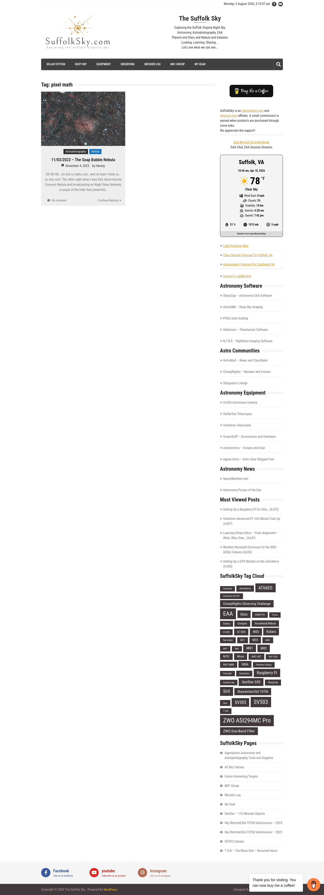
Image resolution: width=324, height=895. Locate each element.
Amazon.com (228, 115)
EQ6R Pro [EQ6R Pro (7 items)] (260, 614)
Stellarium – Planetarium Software (245, 330)
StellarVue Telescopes (237, 414)
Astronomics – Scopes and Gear (244, 448)
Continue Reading (108, 200)
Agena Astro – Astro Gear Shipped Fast (248, 459)
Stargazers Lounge (235, 383)
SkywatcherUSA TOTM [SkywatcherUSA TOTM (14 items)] (252, 691)
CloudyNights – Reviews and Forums (247, 372)
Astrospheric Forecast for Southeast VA (249, 264)
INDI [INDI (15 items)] (256, 632)
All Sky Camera (234, 767)
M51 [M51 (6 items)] (225, 648)
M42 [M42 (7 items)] (268, 639)
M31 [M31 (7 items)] (242, 639)
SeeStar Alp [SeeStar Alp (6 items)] (228, 682)
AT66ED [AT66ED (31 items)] (265, 587)
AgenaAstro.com (252, 110)
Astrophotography (76, 151)
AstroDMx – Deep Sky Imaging (243, 307)
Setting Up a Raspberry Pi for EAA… (246, 509)
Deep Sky (79, 64)
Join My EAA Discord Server (251, 142)
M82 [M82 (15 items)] (264, 648)
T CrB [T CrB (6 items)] (225, 710)
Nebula (95, 151)
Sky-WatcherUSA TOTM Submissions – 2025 (253, 832)
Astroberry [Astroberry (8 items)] (245, 588)
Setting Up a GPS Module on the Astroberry (251, 561)
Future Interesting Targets (241, 776)
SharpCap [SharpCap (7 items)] (273, 682)
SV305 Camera (234, 841)
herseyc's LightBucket (237, 276)
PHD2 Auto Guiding (235, 318)
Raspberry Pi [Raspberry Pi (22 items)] (267, 672)
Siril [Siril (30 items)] (226, 691)
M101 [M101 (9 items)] (226, 656)
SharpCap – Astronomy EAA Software (247, 296)
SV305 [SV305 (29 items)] (240, 702)
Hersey (100, 166)
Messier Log (151, 64)
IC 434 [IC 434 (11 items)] (241, 632)
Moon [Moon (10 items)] (240, 656)
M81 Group (176, 64)
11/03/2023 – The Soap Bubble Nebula (83, 159)
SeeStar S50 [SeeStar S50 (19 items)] (251, 682)
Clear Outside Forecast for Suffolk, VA (247, 255)
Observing (126, 64)
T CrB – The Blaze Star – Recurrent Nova (251, 850)
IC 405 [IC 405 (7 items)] (226, 632)
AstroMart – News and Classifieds (245, 360)
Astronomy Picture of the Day (242, 490)
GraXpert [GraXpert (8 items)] (242, 623)
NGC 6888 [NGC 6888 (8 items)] (228, 664)
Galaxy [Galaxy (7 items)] (226, 623)
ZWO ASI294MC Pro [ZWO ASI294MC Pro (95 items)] (247, 720)
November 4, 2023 (77, 166)
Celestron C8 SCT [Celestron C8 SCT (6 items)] (231, 596)
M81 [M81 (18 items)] (249, 648)
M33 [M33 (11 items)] (255, 640)
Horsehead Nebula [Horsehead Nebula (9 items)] (265, 623)
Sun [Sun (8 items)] (225, 702)
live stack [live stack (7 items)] (228, 639)
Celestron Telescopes (237, 425)
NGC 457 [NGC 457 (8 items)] (256, 656)
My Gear (198, 64)
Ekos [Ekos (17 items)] (244, 614)
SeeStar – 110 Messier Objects (245, 813)
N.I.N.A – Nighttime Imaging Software (248, 341)
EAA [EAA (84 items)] (228, 613)
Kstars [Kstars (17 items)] (271, 631)
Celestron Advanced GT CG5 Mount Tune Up (251, 519)
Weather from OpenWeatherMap (251, 233)
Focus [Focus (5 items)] (275, 615)
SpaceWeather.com (235, 479)
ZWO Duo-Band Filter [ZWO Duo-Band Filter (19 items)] (239, 731)
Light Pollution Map (236, 246)
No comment (59, 200)
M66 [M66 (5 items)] (237, 648)
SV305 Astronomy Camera (240, 402)
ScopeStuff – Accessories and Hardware (249, 437)
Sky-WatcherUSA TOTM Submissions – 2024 (253, 823)
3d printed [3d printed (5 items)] (227, 588)
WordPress (111, 889)
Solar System (54, 64)
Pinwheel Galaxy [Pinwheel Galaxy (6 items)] (264, 664)
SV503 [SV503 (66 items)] (261, 702)
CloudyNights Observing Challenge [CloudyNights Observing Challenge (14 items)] (247, 603)
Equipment (102, 64)
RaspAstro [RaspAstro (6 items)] (244, 673)
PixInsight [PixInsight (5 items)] (227, 673)
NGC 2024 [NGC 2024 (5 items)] (273, 656)
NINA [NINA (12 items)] (245, 664)
